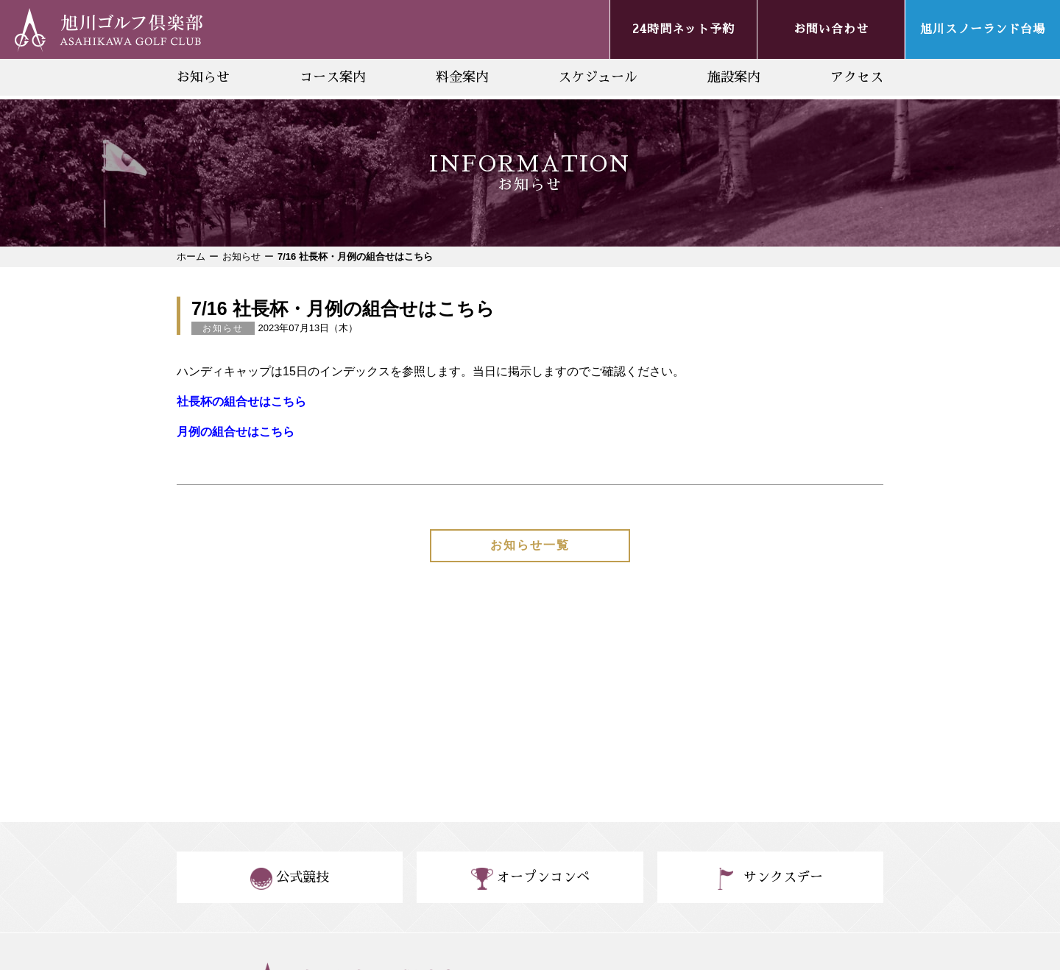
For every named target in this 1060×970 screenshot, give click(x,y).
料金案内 (462, 77)
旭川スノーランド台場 (982, 29)
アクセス (856, 77)
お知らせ (203, 77)
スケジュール (597, 77)
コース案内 (333, 77)
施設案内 (733, 77)
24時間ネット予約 (683, 29)
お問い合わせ (831, 29)
